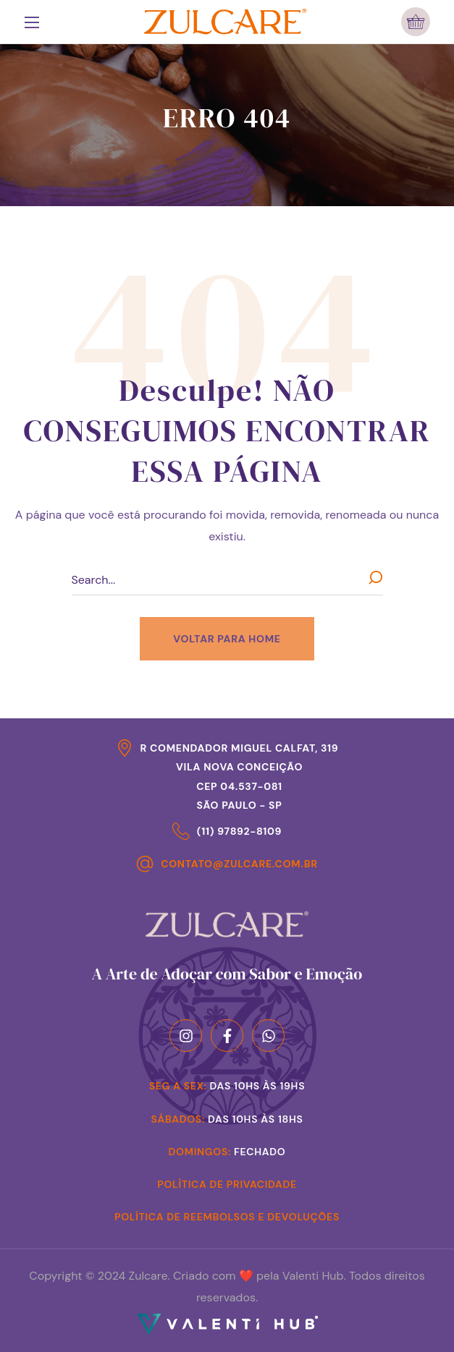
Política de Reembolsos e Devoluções (227, 1216)
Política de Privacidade (226, 1184)
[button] (415, 21)
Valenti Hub (313, 1275)
